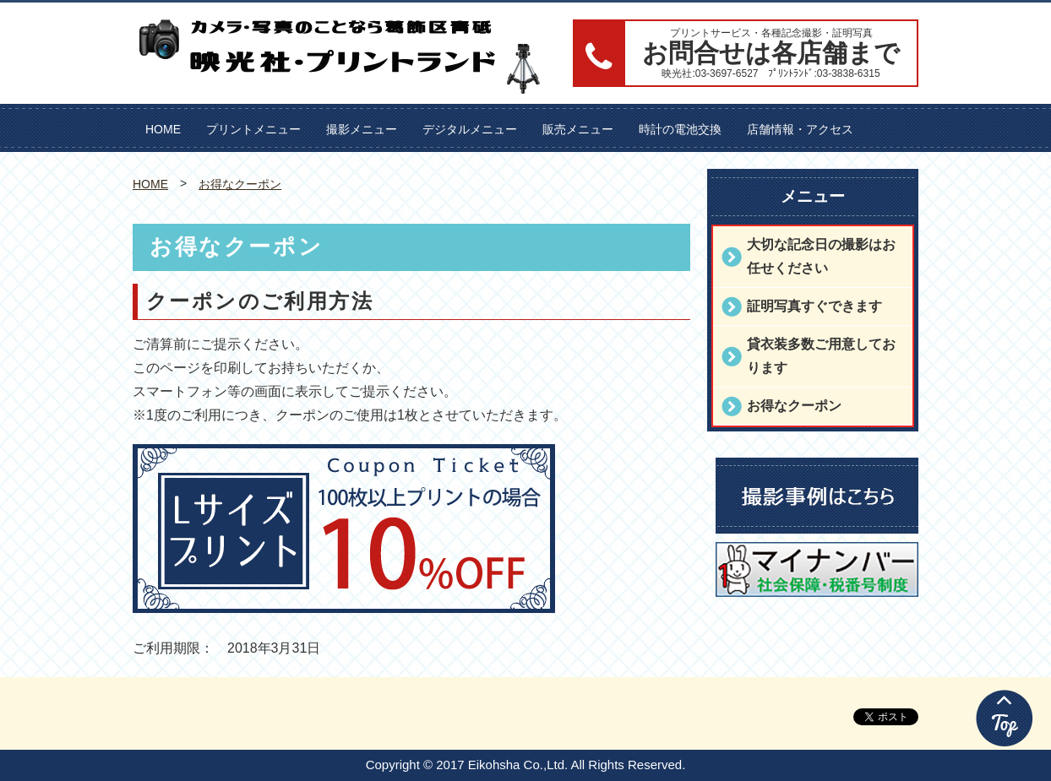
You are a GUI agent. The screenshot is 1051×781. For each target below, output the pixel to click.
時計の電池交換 (680, 129)
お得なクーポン (240, 184)
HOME (163, 129)
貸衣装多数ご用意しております (821, 356)
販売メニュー (577, 129)
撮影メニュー (361, 129)
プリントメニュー (253, 129)
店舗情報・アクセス (800, 129)
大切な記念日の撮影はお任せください (821, 256)
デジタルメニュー (469, 129)
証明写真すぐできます (814, 306)
